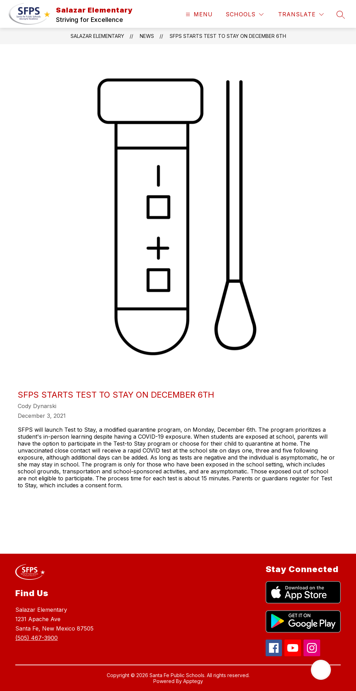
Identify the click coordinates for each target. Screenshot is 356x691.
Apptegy (193, 681)
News (147, 36)
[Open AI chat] (321, 669)
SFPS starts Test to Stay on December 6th (228, 36)
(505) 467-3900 (36, 637)
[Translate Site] (300, 14)
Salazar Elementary (97, 36)
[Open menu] (198, 14)
